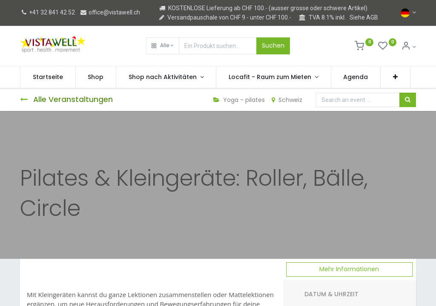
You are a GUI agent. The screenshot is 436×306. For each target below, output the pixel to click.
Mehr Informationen (349, 269)
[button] (162, 45)
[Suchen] (407, 100)
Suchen (273, 45)
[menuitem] (47, 77)
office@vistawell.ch (110, 12)
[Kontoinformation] (408, 46)
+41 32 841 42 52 (47, 12)
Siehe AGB (364, 17)
